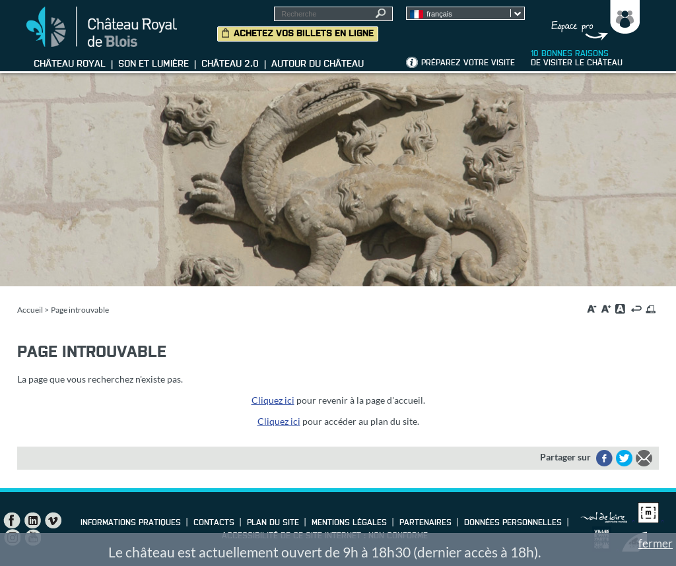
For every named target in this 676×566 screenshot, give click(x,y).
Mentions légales (349, 523)
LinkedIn (32, 520)
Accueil (30, 310)
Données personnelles (513, 523)
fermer (655, 543)
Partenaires (425, 523)
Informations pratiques (131, 523)
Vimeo (52, 520)
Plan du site (273, 523)
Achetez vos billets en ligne (304, 33)
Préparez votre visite (468, 63)
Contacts (213, 523)
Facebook (11, 520)
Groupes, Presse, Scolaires (592, 20)
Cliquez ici (273, 400)
